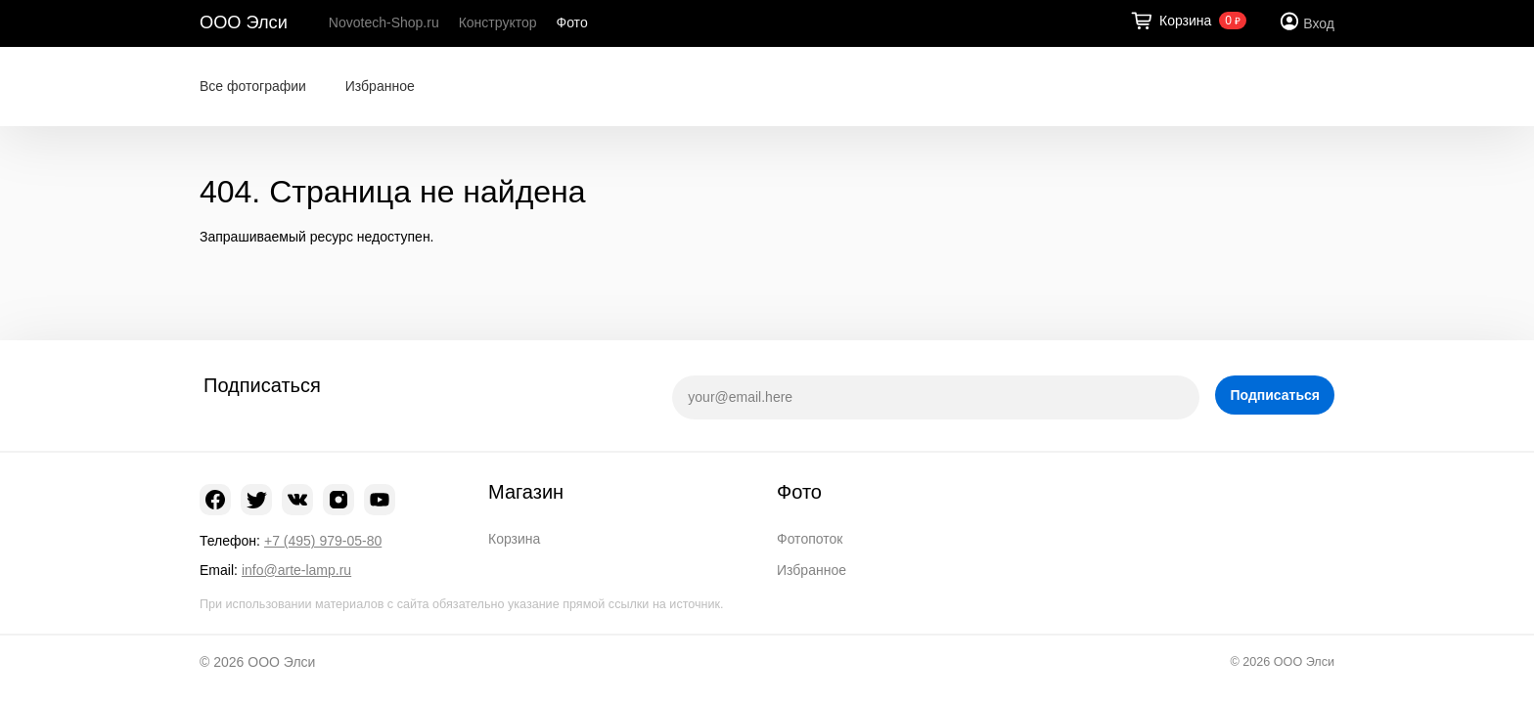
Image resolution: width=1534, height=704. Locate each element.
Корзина (514, 539)
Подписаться (1275, 395)
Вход (1318, 23)
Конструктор (498, 22)
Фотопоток (809, 539)
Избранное (380, 86)
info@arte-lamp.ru (296, 570)
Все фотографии (253, 86)
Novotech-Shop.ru (384, 22)
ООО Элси (244, 22)
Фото (572, 22)
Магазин (526, 492)
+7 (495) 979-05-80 (323, 541)
